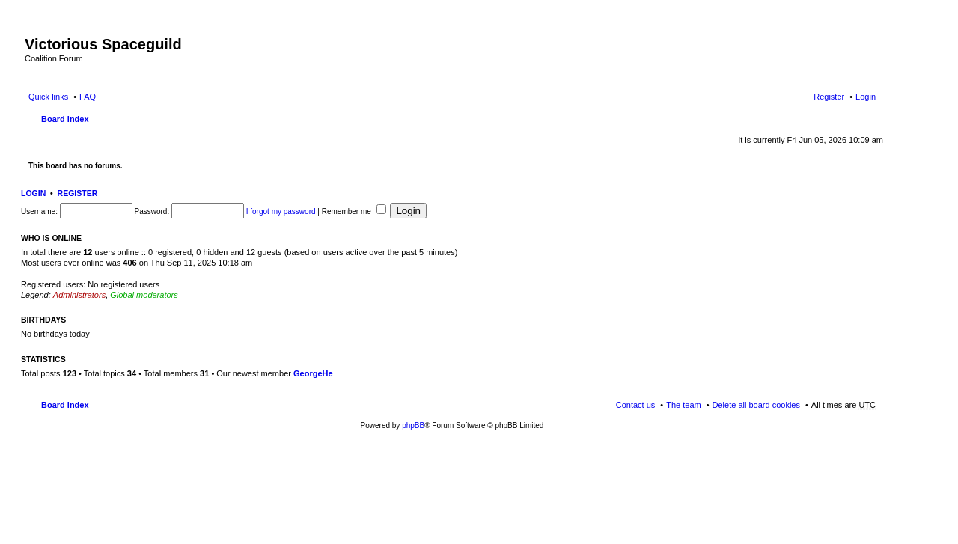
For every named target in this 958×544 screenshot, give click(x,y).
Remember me (354, 211)
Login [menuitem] (865, 96)
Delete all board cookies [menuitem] (756, 404)
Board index (65, 118)
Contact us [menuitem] (636, 404)
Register (78, 193)
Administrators (79, 294)
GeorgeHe (313, 373)
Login (33, 193)
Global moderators (144, 294)
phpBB (413, 425)
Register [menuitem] (829, 96)
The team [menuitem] (683, 404)
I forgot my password (281, 211)
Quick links (48, 96)
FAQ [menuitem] (87, 96)
